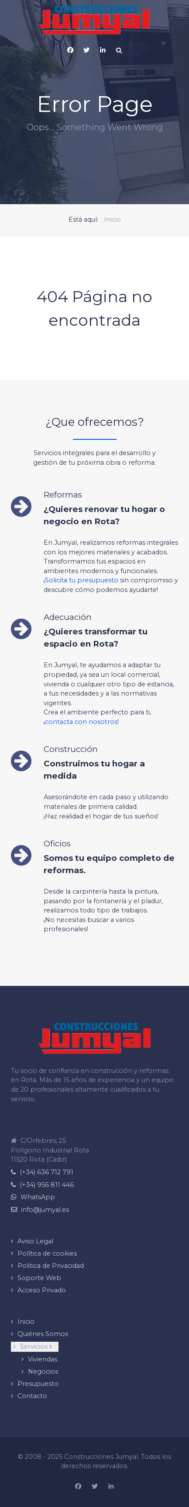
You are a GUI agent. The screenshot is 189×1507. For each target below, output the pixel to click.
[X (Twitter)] (86, 50)
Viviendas (42, 1359)
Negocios (43, 1371)
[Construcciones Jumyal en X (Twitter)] (94, 1487)
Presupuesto (37, 1384)
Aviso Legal (35, 1241)
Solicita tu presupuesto (81, 580)
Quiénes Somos (42, 1334)
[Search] (118, 50)
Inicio (25, 1322)
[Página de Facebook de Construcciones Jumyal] (78, 1487)
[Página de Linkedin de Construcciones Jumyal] (102, 50)
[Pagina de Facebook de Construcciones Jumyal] (70, 50)
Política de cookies (47, 1253)
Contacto (32, 1396)
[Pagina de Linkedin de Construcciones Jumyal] (111, 1487)
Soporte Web (39, 1278)
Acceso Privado (41, 1290)
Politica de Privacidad (50, 1266)
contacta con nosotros (81, 722)
